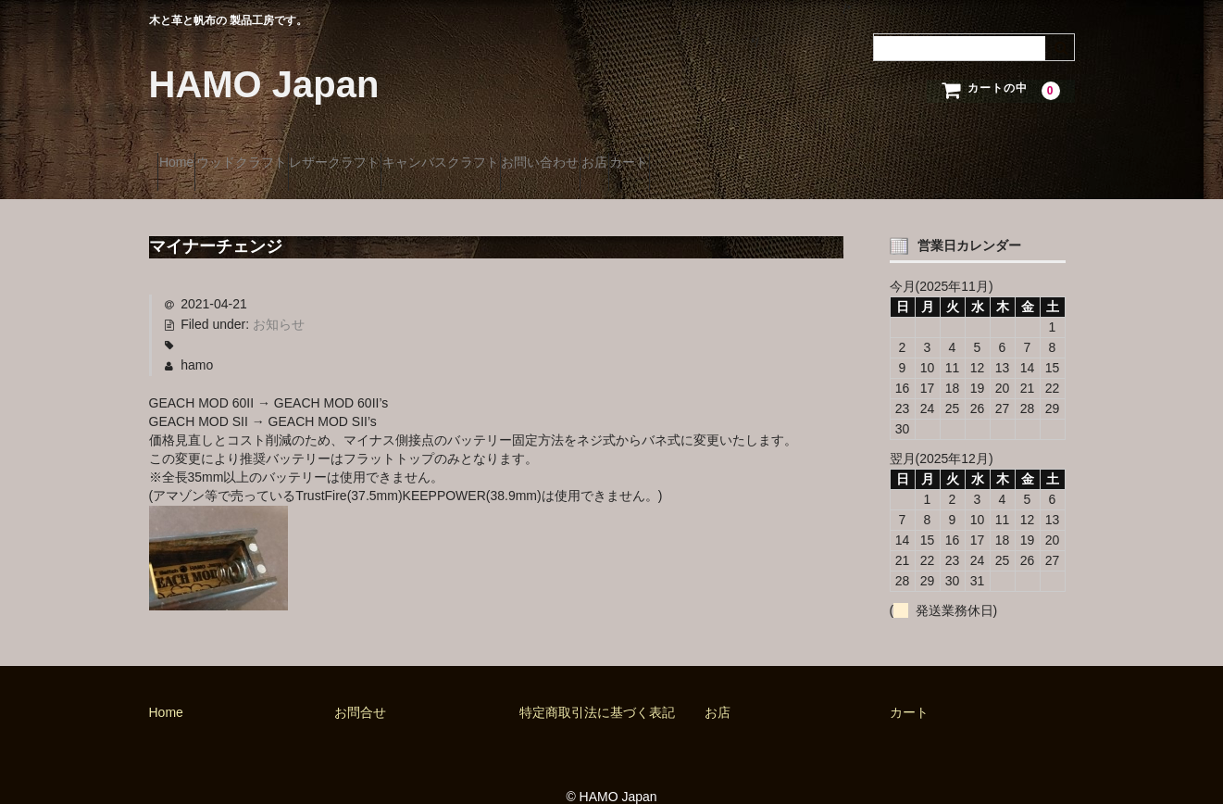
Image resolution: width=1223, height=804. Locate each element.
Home (185, 154)
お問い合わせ (691, 154)
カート (851, 154)
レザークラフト (414, 154)
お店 (781, 154)
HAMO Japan (264, 84)
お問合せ (360, 686)
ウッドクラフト (286, 154)
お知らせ (279, 299)
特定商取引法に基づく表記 (597, 686)
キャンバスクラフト (556, 154)
